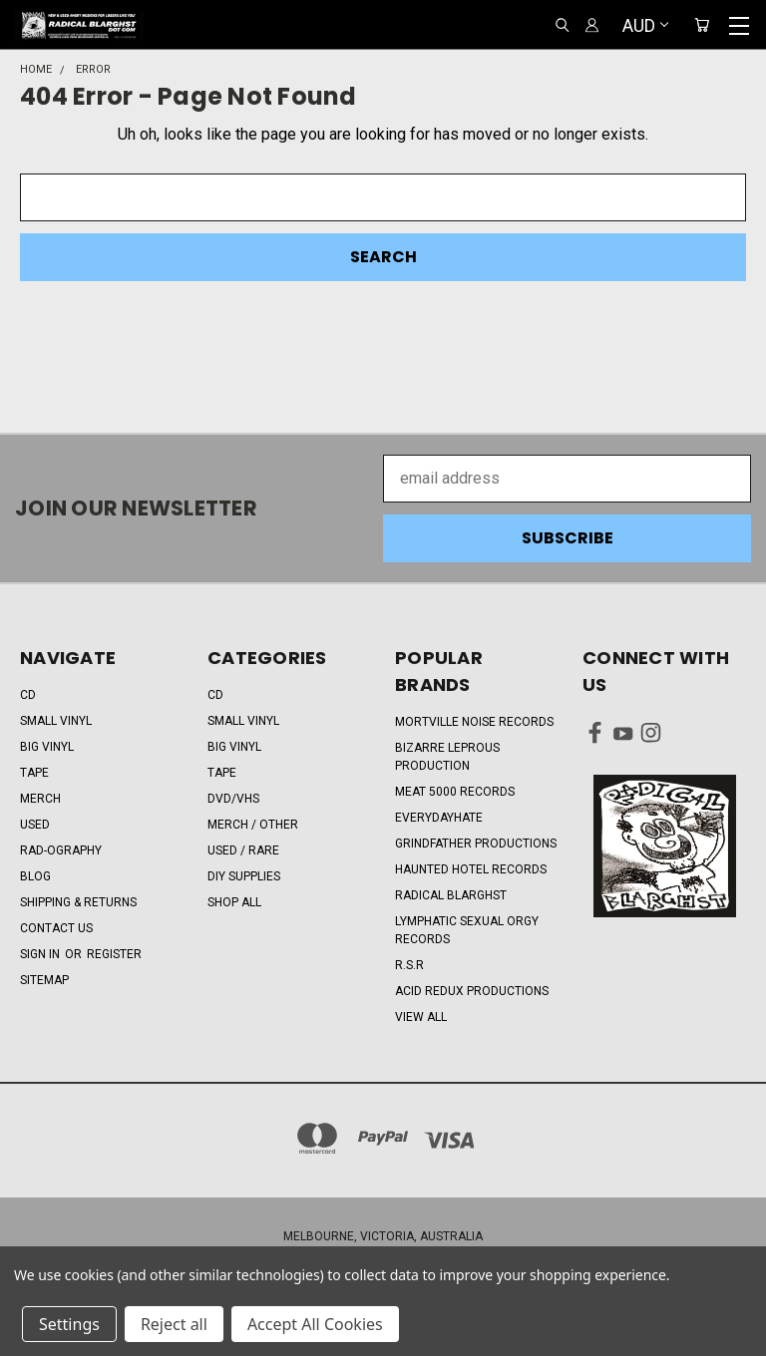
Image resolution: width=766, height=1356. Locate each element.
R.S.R (409, 965)
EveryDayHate (439, 818)
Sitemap (44, 980)
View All (421, 1017)
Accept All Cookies (315, 1324)
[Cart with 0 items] (701, 25)
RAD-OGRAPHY (61, 850)
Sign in (41, 954)
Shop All (234, 902)
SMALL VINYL (56, 721)
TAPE (34, 773)
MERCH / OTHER (252, 825)
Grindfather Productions (476, 843)
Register (114, 954)
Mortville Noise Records (474, 722)
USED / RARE (243, 850)
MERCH (40, 799)
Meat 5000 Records (455, 792)
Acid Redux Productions (472, 991)
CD (28, 695)
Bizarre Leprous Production (447, 757)
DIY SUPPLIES (243, 876)
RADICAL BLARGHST (451, 895)
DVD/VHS (233, 799)
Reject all (174, 1324)
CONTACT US (56, 928)
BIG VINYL (47, 747)
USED (35, 825)
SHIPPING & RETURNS (78, 902)
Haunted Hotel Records (471, 869)
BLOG (35, 876)
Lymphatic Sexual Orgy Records (467, 930)
